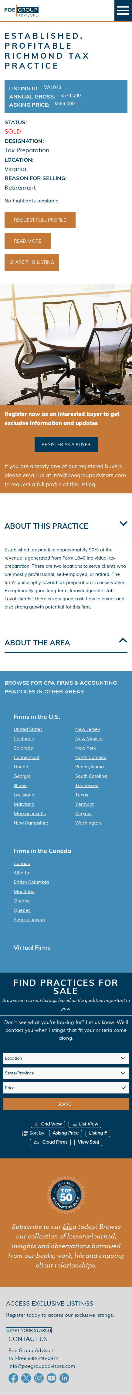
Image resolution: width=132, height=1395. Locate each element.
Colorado (23, 748)
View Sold (88, 1142)
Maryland (24, 804)
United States (28, 729)
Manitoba (24, 891)
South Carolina (91, 776)
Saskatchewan (29, 919)
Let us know (100, 1022)
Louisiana (24, 795)
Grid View (48, 1124)
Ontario (22, 901)
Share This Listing (31, 262)
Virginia (83, 813)
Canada (22, 863)
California (24, 738)
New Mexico (89, 738)
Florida (21, 767)
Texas (81, 795)
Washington (88, 823)
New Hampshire (31, 823)
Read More (27, 241)
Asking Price (65, 1133)
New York (85, 748)
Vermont (84, 804)
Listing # (98, 1133)
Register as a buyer (66, 444)
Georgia (22, 776)
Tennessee (87, 785)
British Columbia (31, 882)
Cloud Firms (50, 1142)
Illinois (20, 785)
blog (69, 1226)
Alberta (21, 873)
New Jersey (87, 729)
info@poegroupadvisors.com (41, 1366)
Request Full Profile (40, 220)
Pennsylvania (89, 767)
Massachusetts (30, 813)
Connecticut (26, 757)
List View (85, 1124)
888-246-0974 (43, 1358)
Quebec (22, 910)
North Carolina (91, 757)
